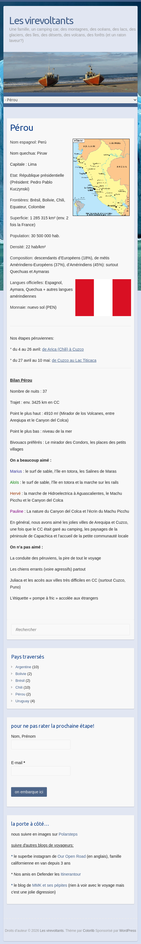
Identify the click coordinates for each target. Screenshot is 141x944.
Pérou (20, 694)
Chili (18, 687)
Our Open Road (72, 856)
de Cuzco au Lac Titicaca (74, 360)
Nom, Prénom (23, 736)
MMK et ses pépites (49, 885)
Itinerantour (71, 874)
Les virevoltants (41, 20)
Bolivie (20, 674)
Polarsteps (68, 834)
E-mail (18, 762)
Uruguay (22, 701)
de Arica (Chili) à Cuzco (63, 349)
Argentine (23, 667)
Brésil (20, 680)
